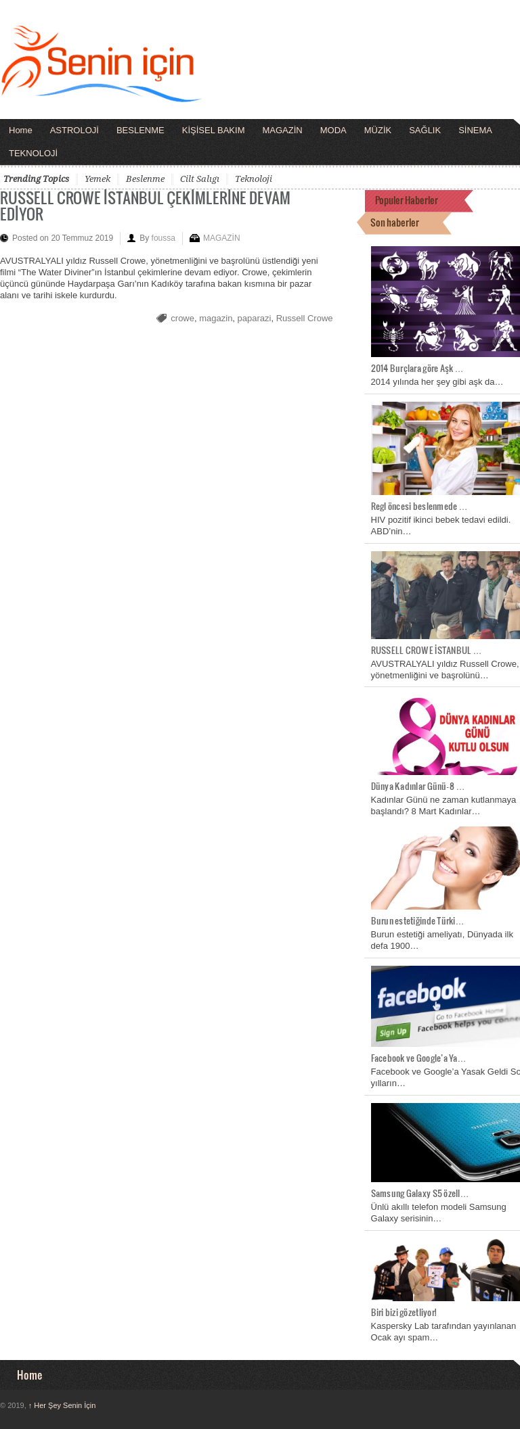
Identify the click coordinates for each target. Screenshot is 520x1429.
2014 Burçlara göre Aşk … (417, 368)
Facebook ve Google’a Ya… (419, 1057)
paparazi (255, 318)
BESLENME (140, 130)
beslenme (145, 179)
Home (20, 130)
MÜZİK (377, 130)
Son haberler (394, 222)
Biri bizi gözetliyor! (403, 1312)
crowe (182, 318)
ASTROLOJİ (74, 130)
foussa (163, 238)
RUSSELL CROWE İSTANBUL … (426, 650)
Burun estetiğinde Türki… (417, 920)
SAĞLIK (425, 130)
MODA (333, 130)
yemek (97, 179)
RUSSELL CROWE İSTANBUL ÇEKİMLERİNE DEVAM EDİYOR (145, 205)
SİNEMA (475, 130)
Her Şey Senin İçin (62, 1405)
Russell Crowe (304, 318)
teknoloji (253, 179)
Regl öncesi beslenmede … (419, 506)
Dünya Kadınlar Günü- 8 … (418, 786)
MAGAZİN (282, 130)
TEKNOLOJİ (33, 153)
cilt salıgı (199, 179)
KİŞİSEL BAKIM (213, 130)
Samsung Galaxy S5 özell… (420, 1193)
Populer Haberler (406, 200)
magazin (215, 318)
